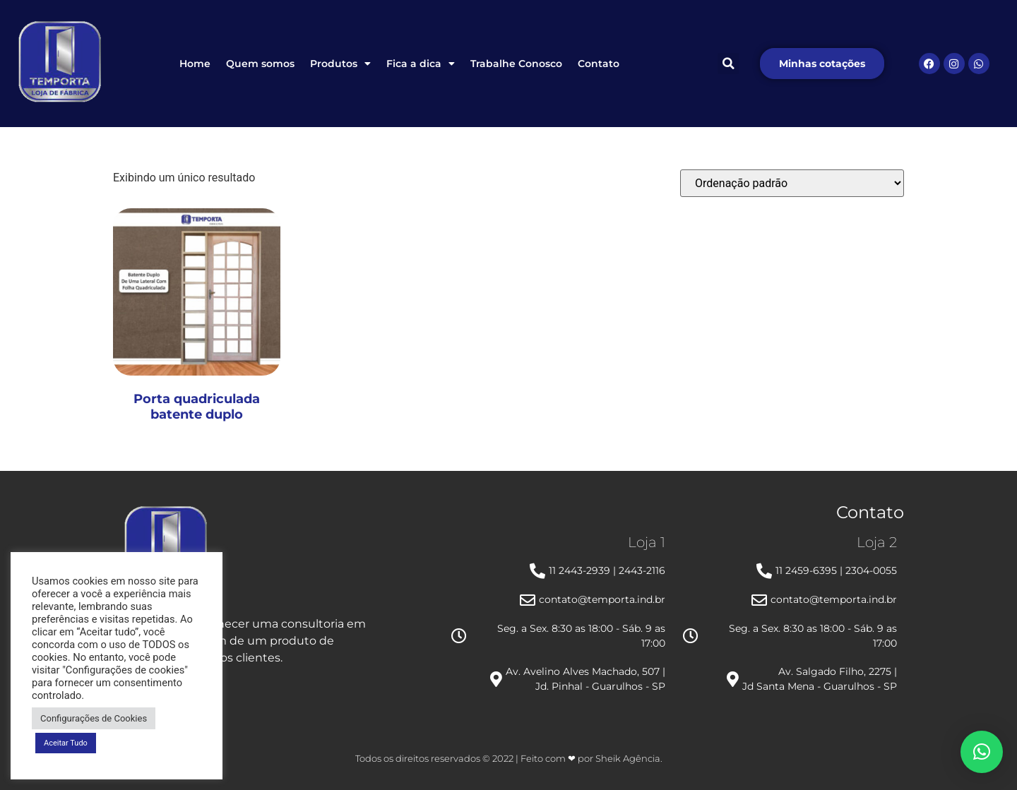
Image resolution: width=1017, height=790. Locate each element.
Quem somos (260, 63)
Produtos (340, 64)
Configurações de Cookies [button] (93, 718)
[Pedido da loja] (792, 183)
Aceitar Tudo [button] (66, 743)
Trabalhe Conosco (516, 63)
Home (194, 63)
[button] (728, 63)
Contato (598, 63)
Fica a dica (420, 64)
